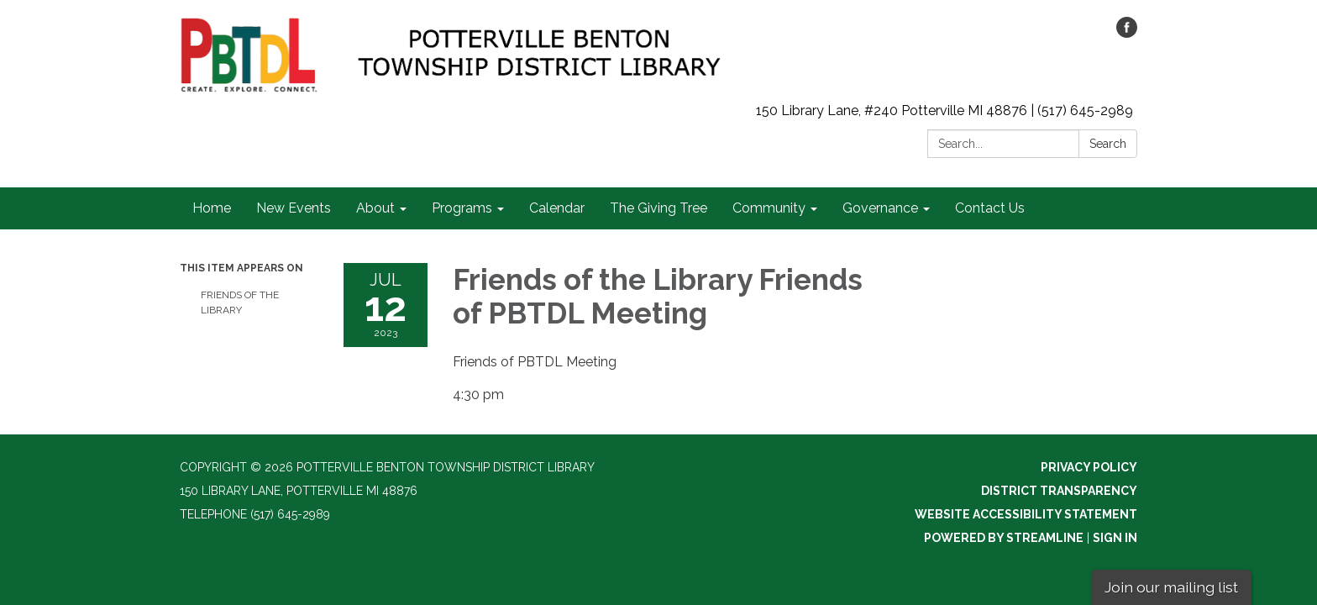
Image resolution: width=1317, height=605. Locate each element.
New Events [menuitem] (293, 208)
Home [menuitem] (211, 208)
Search (1107, 143)
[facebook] (1126, 33)
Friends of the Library (240, 302)
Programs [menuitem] (462, 208)
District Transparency (1059, 490)
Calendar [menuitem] (557, 208)
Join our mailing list (1171, 587)
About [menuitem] (375, 208)
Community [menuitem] (768, 208)
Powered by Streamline (1004, 537)
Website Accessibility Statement (1026, 514)
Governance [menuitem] (880, 208)
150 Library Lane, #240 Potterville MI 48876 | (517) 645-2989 (944, 110)
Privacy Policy (1089, 467)
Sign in (1115, 537)
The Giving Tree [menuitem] (658, 208)
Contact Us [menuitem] (990, 208)
